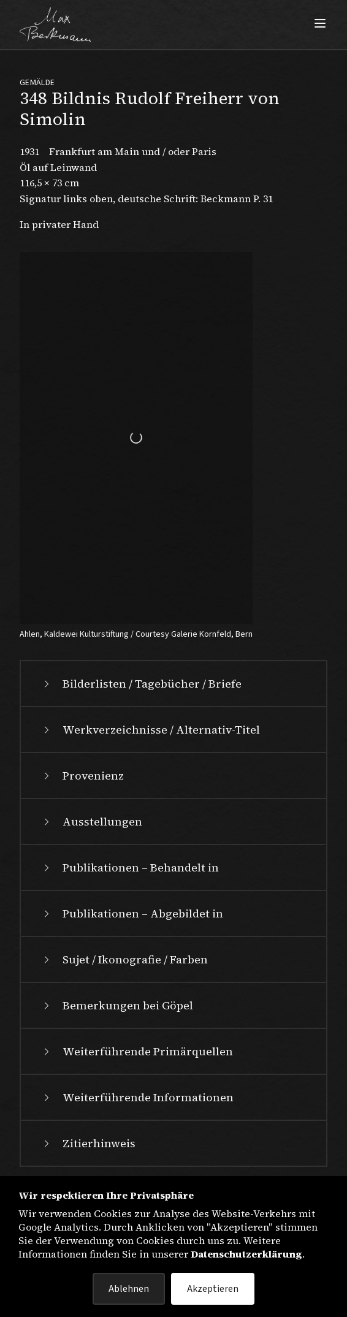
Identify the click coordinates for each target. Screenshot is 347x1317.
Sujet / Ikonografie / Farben (124, 959)
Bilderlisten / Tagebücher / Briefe (141, 683)
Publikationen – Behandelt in (129, 867)
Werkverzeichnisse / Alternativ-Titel (150, 729)
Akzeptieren (212, 1289)
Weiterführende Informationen (137, 1097)
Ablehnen (129, 1289)
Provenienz (82, 775)
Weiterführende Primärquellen (136, 1051)
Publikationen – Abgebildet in (131, 913)
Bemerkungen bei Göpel (116, 1005)
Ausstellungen (91, 821)
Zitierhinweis (87, 1143)
